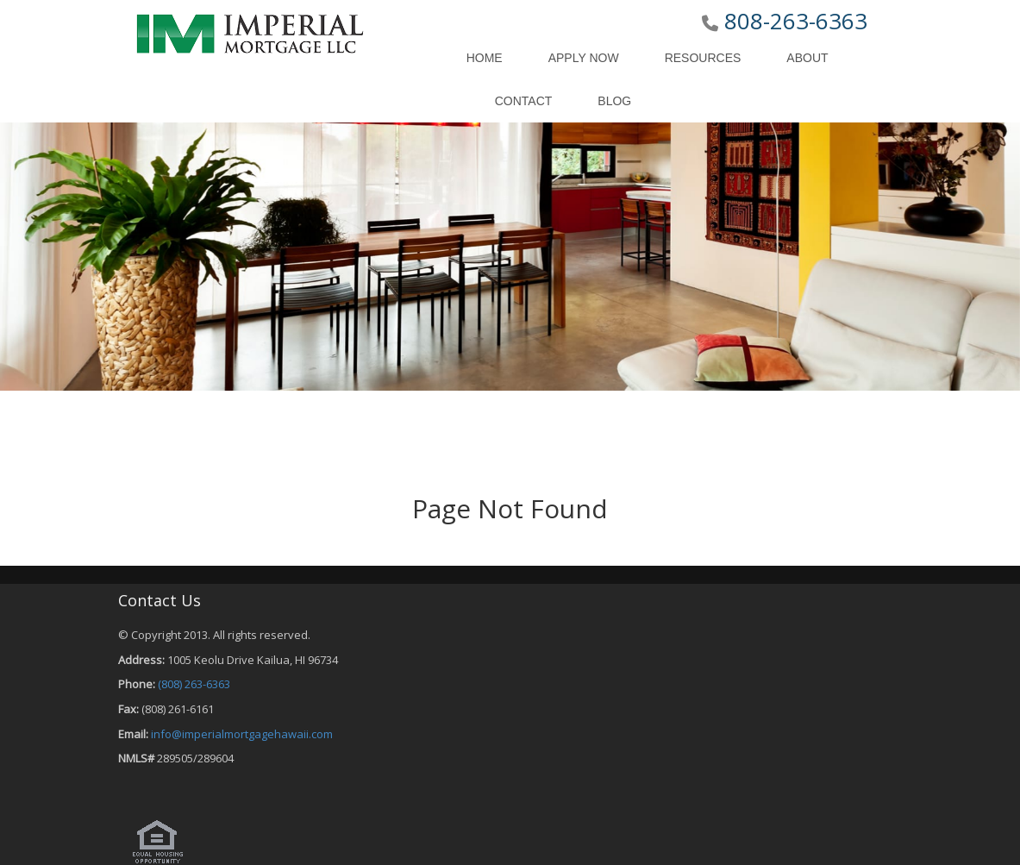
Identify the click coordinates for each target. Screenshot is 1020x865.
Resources (703, 58)
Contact (524, 101)
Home (484, 58)
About (807, 58)
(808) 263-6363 (194, 684)
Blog (614, 101)
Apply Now (583, 58)
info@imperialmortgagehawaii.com (242, 734)
